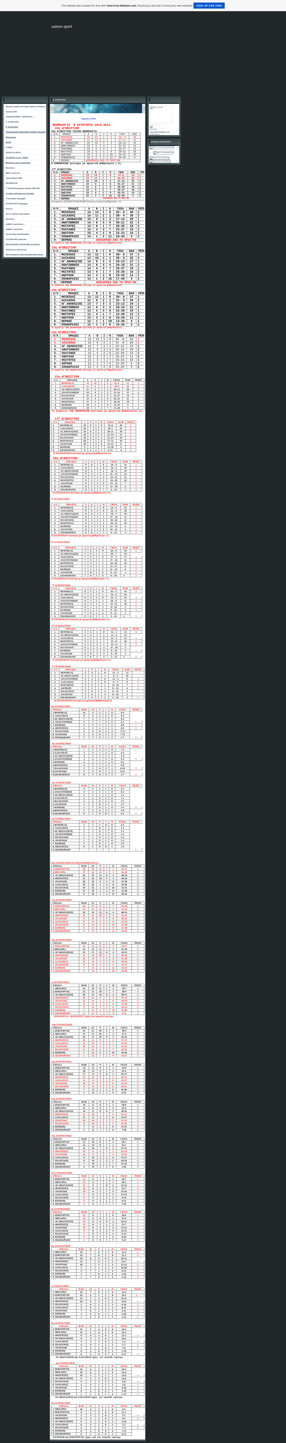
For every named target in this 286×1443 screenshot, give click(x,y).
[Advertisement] (143, 67)
